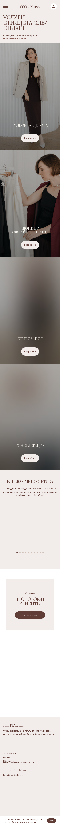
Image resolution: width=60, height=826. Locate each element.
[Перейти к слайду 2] (20, 552)
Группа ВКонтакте (8, 759)
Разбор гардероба (30, 125)
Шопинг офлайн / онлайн (30, 230)
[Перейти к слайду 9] (40, 552)
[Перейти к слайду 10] (43, 552)
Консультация (30, 446)
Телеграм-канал (11, 753)
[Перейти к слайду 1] (17, 552)
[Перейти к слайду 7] (34, 552)
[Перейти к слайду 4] (25, 552)
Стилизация (30, 339)
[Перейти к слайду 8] (37, 552)
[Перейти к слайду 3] (23, 552)
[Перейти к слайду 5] (28, 552)
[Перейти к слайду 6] (31, 552)
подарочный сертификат (16, 38)
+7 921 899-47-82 (16, 770)
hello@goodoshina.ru (13, 774)
